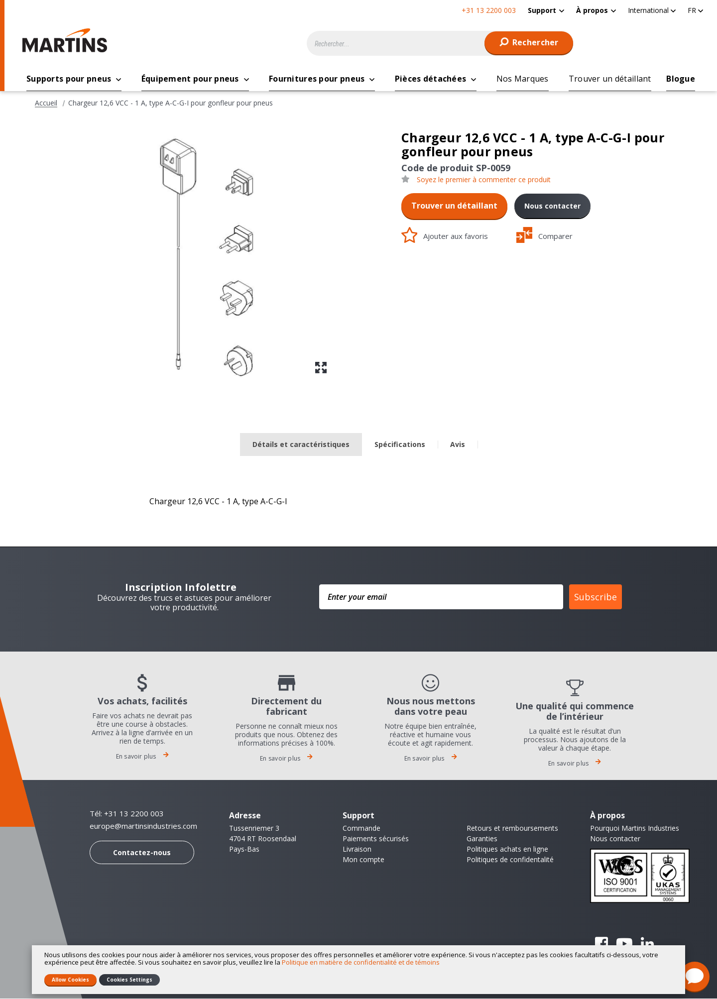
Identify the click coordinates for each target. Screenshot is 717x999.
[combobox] (440, 43)
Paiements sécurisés (376, 839)
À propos (592, 10)
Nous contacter (552, 206)
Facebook (601, 944)
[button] (652, 10)
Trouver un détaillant (454, 206)
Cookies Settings (129, 979)
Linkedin (647, 944)
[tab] (301, 445)
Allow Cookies (70, 979)
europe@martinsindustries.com (143, 826)
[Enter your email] (441, 597)
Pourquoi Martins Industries (634, 828)
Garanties (482, 839)
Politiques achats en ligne (507, 849)
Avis (457, 444)
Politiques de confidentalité (510, 860)
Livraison (357, 849)
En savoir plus (142, 757)
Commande (361, 828)
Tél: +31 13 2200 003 (127, 814)
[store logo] (67, 40)
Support (542, 10)
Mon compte (363, 860)
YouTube (624, 944)
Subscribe (595, 597)
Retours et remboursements (512, 828)
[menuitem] (546, 10)
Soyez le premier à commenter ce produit (484, 180)
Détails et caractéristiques (301, 444)
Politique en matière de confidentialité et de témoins (361, 962)
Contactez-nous (142, 853)
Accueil (46, 103)
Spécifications (399, 444)
